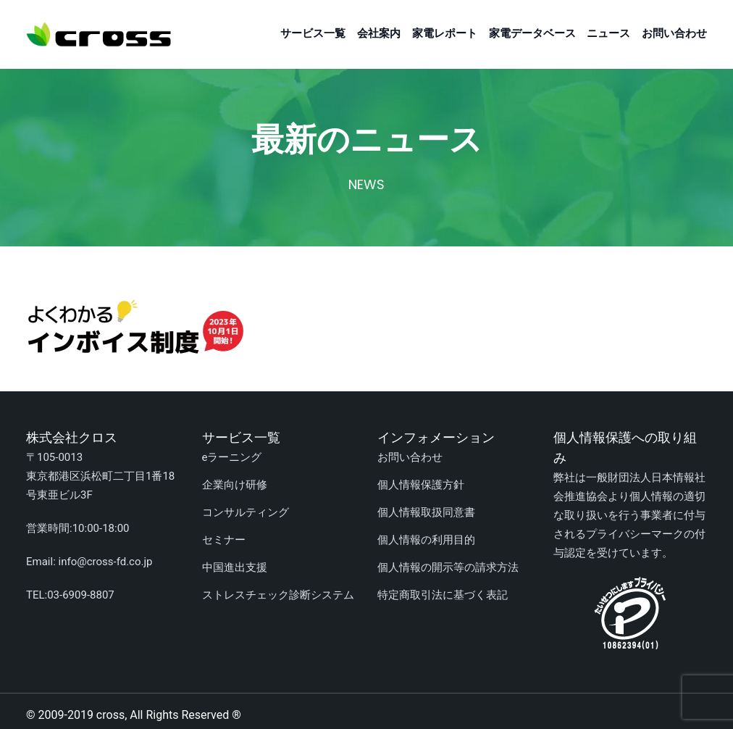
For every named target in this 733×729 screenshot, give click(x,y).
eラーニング (232, 457)
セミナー (224, 539)
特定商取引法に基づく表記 (442, 594)
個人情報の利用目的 (426, 539)
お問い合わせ (674, 33)
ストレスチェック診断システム (278, 594)
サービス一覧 (312, 33)
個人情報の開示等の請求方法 (448, 567)
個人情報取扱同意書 (426, 512)
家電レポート (444, 33)
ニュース (608, 33)
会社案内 (379, 33)
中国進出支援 (234, 567)
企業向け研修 (234, 484)
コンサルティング (245, 512)
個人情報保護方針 (420, 484)
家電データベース (532, 33)
